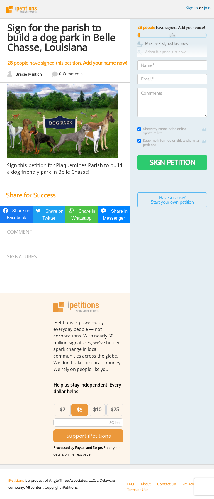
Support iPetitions (88, 435)
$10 (97, 409)
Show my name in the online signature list (162, 131)
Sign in (191, 7)
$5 (79, 409)
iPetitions (107, 9)
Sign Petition (172, 162)
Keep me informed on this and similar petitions (168, 142)
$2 (62, 409)
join (207, 7)
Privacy (188, 483)
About (145, 483)
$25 (115, 409)
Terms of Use (137, 489)
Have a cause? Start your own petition (172, 200)
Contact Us (166, 483)
